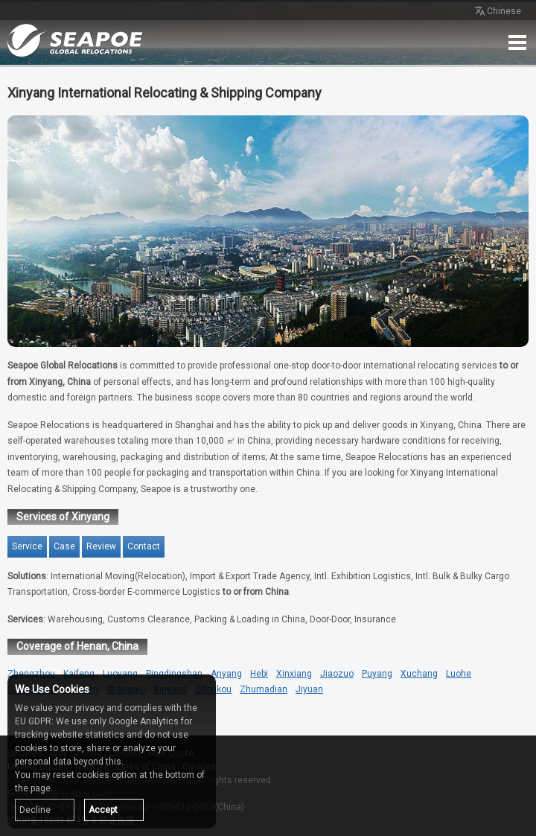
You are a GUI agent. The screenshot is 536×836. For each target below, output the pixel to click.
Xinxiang (294, 674)
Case (64, 546)
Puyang (377, 674)
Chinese (496, 11)
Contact (143, 546)
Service (27, 546)
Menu (517, 42)
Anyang (226, 674)
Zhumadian (263, 689)
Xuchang (419, 674)
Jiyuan (309, 689)
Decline (35, 810)
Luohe (458, 674)
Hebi (259, 674)
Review (101, 546)
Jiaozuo (337, 674)
